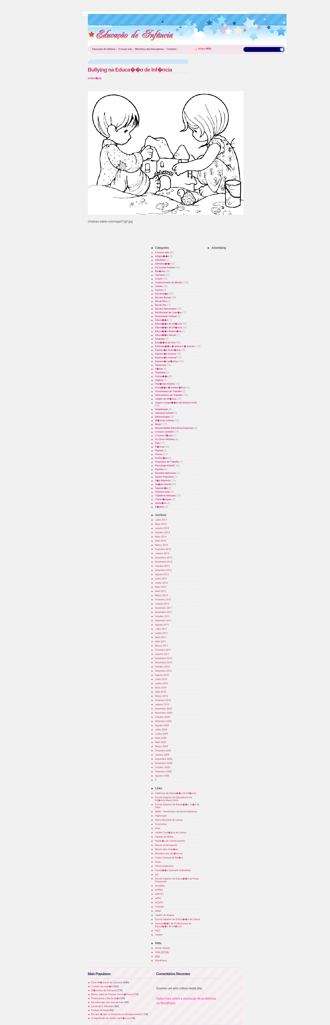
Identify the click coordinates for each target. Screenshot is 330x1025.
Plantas (159, 450)
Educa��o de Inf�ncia (168, 323)
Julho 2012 (161, 578)
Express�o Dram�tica (168, 350)
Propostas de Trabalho (167, 461)
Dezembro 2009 (163, 708)
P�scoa (159, 446)
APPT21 (159, 894)
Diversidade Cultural (166, 316)
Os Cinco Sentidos (165, 439)
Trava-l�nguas (163, 499)
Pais (157, 443)
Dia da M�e (161, 293)
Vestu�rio (161, 503)
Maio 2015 (161, 524)
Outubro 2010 (162, 666)
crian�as (95, 78)
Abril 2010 (160, 691)
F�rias (159, 368)
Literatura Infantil (164, 413)
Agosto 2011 (162, 624)
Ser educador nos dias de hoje (107, 1002)
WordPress (161, 960)
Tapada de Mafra (164, 836)
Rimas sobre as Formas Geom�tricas (111, 994)
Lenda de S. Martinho (102, 1006)
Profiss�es (161, 458)
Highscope (161, 815)
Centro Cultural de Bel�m (169, 857)
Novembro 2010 (163, 662)
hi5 (156, 874)
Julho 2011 (161, 629)
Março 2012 (161, 595)
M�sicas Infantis (164, 420)
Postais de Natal (100, 1010)
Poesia (158, 454)
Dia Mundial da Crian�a (168, 312)
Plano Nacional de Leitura (169, 820)
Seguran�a (161, 488)
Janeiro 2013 (162, 553)
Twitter (159, 934)
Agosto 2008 (162, 775)
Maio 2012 (161, 587)
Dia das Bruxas (163, 297)
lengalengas (161, 409)
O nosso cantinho (164, 431)
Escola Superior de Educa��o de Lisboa (177, 919)
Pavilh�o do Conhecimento (170, 841)
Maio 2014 (161, 536)
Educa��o (161, 320)
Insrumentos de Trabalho (168, 391)
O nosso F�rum (164, 435)
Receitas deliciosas (165, 473)
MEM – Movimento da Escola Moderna (176, 811)
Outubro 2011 (162, 616)
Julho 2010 (161, 679)
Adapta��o (162, 256)
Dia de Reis (161, 301)
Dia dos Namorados (166, 308)
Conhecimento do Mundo (168, 282)
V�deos (159, 506)
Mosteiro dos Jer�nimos (169, 853)
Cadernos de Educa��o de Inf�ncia (175, 793)
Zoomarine (161, 824)
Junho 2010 (161, 683)
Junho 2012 (161, 582)
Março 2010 (161, 696)
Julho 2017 (161, 519)
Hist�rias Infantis (165, 383)
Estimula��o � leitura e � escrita (174, 346)
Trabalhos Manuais (165, 495)
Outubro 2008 (162, 767)
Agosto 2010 (162, 675)
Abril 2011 (160, 641)
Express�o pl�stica (166, 361)
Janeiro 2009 (162, 754)
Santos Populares (164, 476)
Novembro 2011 (163, 612)
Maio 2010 (161, 687)
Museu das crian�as (166, 849)
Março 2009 (161, 746)
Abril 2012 (160, 591)
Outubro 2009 (162, 717)
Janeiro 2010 (162, 704)
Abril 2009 (160, 742)
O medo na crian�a (102, 986)
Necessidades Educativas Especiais (174, 428)
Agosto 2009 (162, 725)
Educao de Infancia (131, 35)
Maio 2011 (161, 637)
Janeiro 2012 (162, 603)
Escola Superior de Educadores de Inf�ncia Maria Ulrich (173, 799)
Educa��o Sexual (165, 335)
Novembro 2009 (163, 712)
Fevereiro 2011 (163, 650)
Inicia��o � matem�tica (170, 387)
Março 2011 (161, 645)
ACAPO (159, 902)
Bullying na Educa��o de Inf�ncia (130, 70)
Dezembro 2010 (163, 658)
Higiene (159, 380)
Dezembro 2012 (163, 557)
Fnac (157, 828)
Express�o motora (165, 353)
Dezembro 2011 (163, 608)
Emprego (160, 338)
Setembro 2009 (163, 721)
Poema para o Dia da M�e (105, 998)
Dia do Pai (160, 305)
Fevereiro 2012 (163, 599)
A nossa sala (162, 252)
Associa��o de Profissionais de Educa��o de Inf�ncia (173, 925)
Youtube (159, 906)
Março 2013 (161, 545)
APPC (158, 898)
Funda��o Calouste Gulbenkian (173, 870)
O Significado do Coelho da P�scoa (110, 1018)
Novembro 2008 (163, 763)
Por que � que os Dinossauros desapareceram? (117, 1014)
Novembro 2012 (163, 561)
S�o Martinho (163, 480)
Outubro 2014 (162, 532)
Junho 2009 (161, 733)
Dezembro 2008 (163, 759)
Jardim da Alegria (164, 915)
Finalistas (160, 372)
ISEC (157, 930)
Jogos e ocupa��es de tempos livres (176, 402)
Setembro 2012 (163, 570)
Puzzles (159, 469)
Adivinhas (160, 260)
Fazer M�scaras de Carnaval (107, 982)
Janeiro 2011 (162, 654)
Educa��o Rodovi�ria (168, 331)
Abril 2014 (160, 540)
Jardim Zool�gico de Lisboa (170, 832)
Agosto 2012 (162, 574)
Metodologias (162, 416)
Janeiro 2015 (162, 528)
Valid (162, 952)
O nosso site (125, 49)
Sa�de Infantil (163, 484)
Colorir (158, 278)
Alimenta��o (163, 263)
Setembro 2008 (163, 771)
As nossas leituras (165, 267)
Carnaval (160, 275)
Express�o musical (166, 357)
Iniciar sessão (162, 948)
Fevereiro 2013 (163, 549)
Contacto (172, 49)
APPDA (159, 890)
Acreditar (160, 885)
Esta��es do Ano (165, 342)
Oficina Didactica (164, 866)
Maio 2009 (161, 738)
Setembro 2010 (163, 670)
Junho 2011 (161, 633)
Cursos (159, 290)
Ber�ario (160, 271)
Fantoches (160, 365)
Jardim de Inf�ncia (165, 398)
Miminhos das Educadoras (149, 49)
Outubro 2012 (162, 566)
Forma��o (161, 376)
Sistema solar (162, 491)
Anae (158, 861)
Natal (158, 424)
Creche (159, 286)
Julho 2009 (161, 729)
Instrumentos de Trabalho (169, 395)
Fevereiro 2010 (163, 700)
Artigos (201, 48)
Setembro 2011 (163, 620)
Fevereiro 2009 (163, 750)
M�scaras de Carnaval (103, 990)
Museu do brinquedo (166, 845)
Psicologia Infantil (165, 465)
